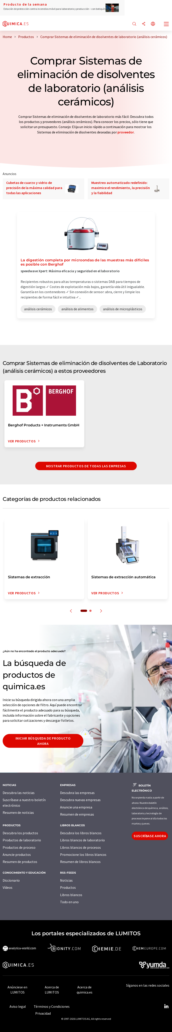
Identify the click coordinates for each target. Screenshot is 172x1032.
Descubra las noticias (19, 792)
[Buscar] (134, 24)
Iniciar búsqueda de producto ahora (43, 741)
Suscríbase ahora (150, 836)
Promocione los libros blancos (83, 854)
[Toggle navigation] (166, 24)
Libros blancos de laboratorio (82, 840)
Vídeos (7, 887)
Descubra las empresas (77, 792)
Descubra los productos (20, 833)
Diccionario (11, 880)
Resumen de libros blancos (80, 861)
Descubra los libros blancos (81, 833)
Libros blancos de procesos (80, 847)
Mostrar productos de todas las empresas (86, 466)
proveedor (125, 132)
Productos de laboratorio (22, 840)
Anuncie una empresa (76, 807)
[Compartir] (144, 24)
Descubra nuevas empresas (80, 800)
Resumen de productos (20, 861)
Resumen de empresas (77, 814)
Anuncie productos (17, 854)
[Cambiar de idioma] (153, 24)
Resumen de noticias (18, 812)
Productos (68, 887)
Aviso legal (18, 1006)
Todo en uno (69, 902)
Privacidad (43, 1013)
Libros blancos (71, 895)
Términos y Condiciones (52, 1006)
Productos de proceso (19, 847)
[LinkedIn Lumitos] (166, 1006)
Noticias (66, 880)
